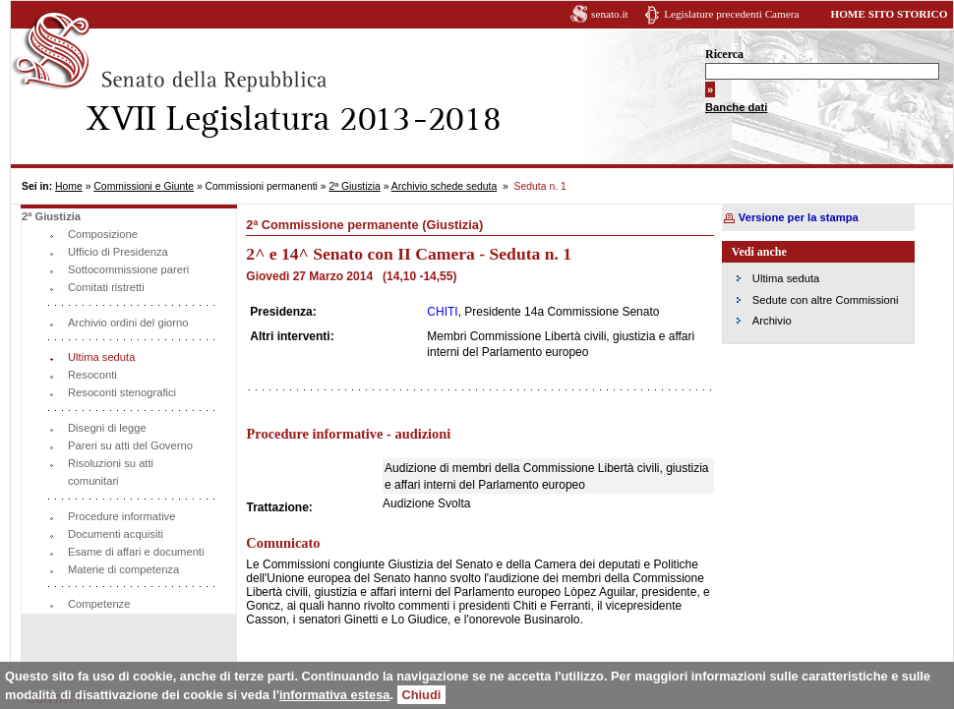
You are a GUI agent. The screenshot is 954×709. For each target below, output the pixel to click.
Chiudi (422, 694)
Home (69, 186)
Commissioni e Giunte (143, 186)
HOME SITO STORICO (888, 14)
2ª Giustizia (354, 186)
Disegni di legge (107, 428)
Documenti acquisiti (115, 534)
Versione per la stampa (799, 217)
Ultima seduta (101, 357)
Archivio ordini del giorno (128, 322)
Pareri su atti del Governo (130, 445)
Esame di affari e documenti (136, 552)
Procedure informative (121, 516)
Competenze (99, 604)
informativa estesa (334, 694)
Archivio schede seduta (444, 186)
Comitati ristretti (106, 287)
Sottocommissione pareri (128, 269)
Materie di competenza (123, 569)
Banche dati (736, 107)
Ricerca (724, 54)
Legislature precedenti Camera (731, 14)
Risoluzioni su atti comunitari (110, 472)
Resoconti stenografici (122, 392)
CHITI (442, 312)
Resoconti (92, 375)
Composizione (103, 234)
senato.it (609, 14)
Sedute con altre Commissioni (825, 300)
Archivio (772, 320)
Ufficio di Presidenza (118, 252)
